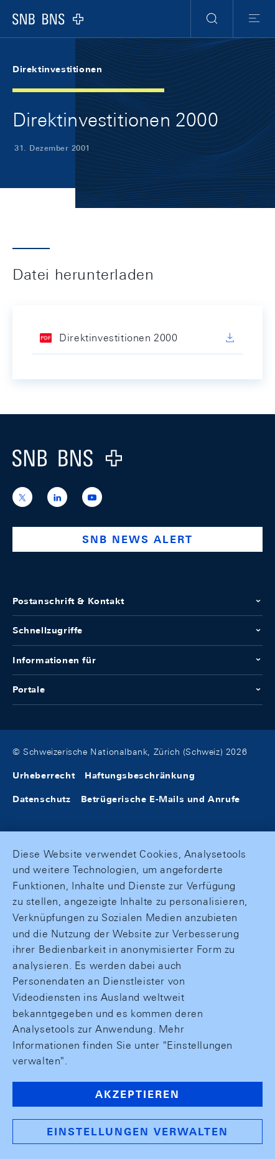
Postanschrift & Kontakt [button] (137, 601)
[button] (212, 18)
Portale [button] (137, 689)
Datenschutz (41, 799)
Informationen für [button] (137, 660)
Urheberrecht (43, 775)
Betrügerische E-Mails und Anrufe (160, 799)
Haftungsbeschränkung (140, 775)
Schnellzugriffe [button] (137, 630)
